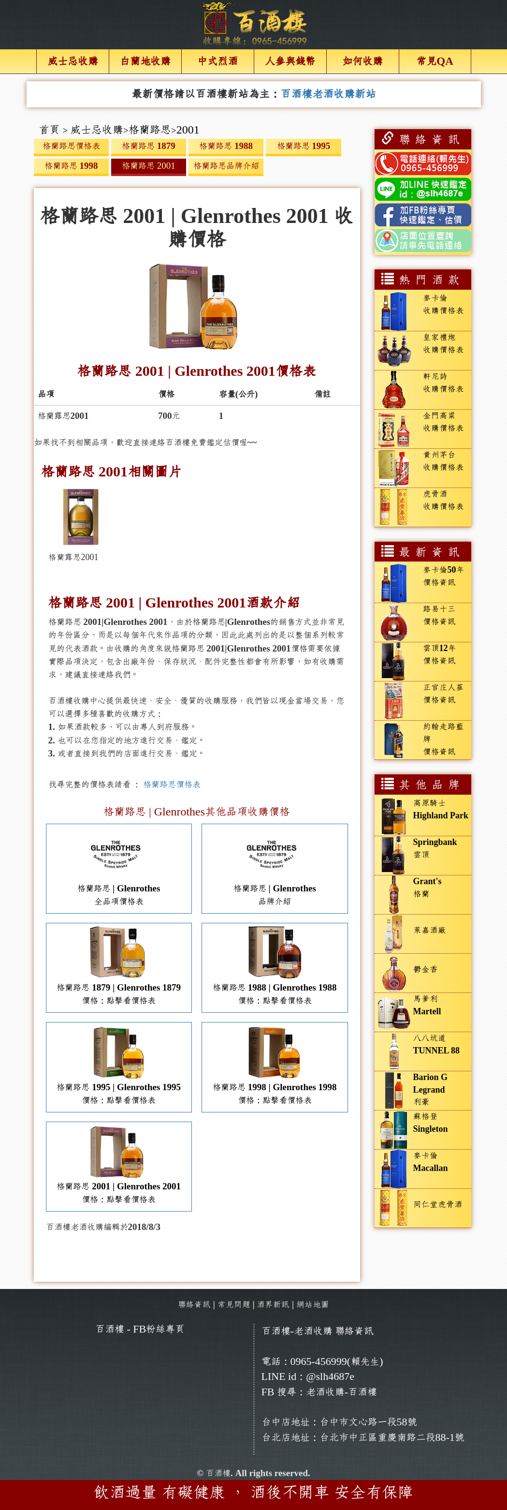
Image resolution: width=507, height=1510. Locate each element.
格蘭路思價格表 (172, 784)
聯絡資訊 (194, 1305)
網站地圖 (312, 1305)
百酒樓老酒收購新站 (328, 94)
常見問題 (233, 1305)
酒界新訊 (273, 1305)
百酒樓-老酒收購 (297, 1331)
